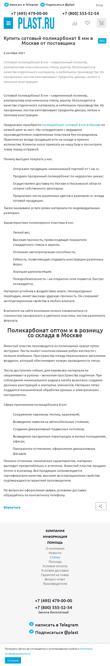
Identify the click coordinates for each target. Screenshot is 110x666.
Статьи (55, 557)
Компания (55, 531)
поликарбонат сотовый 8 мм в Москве (71, 125)
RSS (102, 41)
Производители (55, 583)
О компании (55, 548)
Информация (55, 536)
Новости (55, 553)
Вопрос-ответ (55, 579)
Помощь (55, 542)
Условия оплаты (55, 566)
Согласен (13, 660)
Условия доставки (55, 570)
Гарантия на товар (55, 575)
